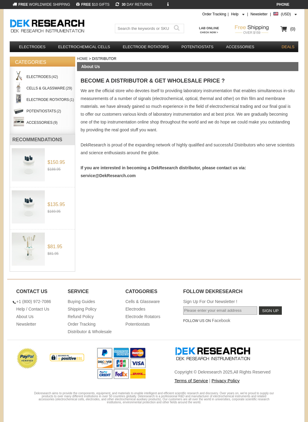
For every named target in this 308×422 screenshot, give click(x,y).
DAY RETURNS (134, 4)
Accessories (240, 47)
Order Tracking (214, 14)
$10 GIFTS (92, 4)
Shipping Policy (82, 309)
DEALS (288, 47)
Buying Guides (81, 301)
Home (82, 59)
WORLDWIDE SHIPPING (41, 4)
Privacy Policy (225, 380)
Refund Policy (81, 316)
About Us (25, 316)
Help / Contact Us (32, 309)
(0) (292, 29)
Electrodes (32, 47)
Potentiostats (197, 47)
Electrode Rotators (146, 47)
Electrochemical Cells (84, 47)
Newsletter (259, 14)
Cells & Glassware (142, 301)
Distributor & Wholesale (90, 331)
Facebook (221, 320)
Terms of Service (191, 380)
